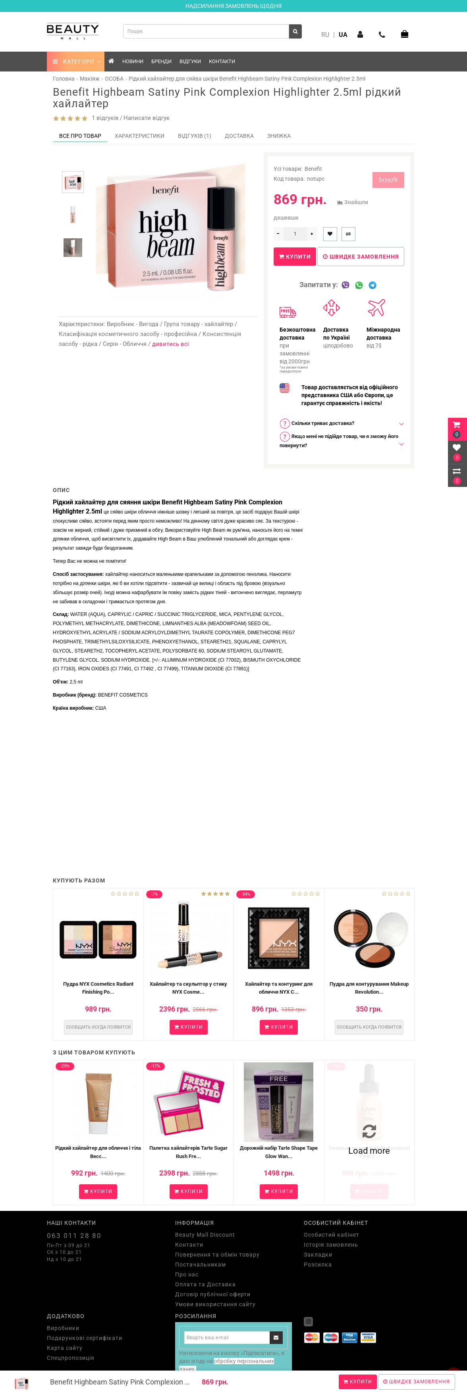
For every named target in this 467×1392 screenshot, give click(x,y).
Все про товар (80, 136)
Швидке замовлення (416, 1381)
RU (325, 35)
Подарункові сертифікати (84, 1338)
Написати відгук (147, 118)
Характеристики (139, 136)
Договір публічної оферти (213, 1294)
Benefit (313, 169)
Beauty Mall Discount (205, 1235)
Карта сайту (65, 1348)
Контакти (222, 61)
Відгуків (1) (194, 136)
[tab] (339, 423)
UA (343, 35)
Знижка (279, 136)
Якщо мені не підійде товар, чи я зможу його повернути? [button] (339, 439)
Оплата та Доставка (205, 1284)
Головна (64, 78)
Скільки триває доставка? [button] (317, 423)
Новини (132, 61)
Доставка (239, 136)
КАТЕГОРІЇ (77, 61)
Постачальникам (200, 1264)
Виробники (63, 1328)
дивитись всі (170, 344)
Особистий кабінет (331, 1235)
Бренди (161, 61)
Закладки (318, 1254)
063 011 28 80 (74, 1235)
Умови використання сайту (215, 1304)
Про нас (187, 1274)
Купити (357, 1381)
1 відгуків (104, 118)
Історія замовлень (331, 1244)
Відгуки (190, 61)
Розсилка (318, 1264)
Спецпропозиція (71, 1358)
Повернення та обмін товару (217, 1254)
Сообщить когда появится (98, 1027)
